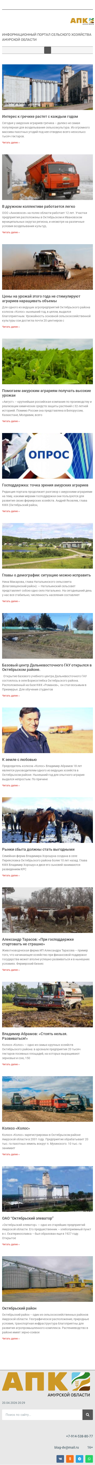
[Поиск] (87, 1414)
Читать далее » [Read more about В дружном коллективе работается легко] (11, 232)
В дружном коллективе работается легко (38, 206)
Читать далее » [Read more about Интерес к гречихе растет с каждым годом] (11, 142)
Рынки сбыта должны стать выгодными (38, 849)
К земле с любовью (19, 759)
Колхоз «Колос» (16, 1128)
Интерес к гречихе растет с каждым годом (40, 116)
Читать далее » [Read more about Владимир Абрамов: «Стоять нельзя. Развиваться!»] (11, 1064)
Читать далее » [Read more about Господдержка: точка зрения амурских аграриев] (11, 511)
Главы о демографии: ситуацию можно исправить (46, 575)
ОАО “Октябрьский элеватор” (28, 1218)
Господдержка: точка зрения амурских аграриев (45, 485)
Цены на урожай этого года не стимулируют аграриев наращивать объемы (41, 298)
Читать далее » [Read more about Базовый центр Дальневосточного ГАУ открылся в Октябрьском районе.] (11, 695)
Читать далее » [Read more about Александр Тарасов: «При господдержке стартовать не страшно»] (11, 969)
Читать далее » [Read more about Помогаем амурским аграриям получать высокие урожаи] (11, 421)
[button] (47, 50)
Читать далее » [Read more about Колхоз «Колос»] (11, 1154)
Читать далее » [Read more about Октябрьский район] (11, 1338)
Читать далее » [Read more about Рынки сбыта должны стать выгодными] (11, 875)
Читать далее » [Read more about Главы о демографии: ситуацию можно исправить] (11, 601)
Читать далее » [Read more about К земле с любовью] (11, 785)
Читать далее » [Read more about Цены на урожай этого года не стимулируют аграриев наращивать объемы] (11, 326)
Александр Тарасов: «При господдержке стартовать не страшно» (38, 941)
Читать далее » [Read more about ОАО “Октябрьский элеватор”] (11, 1244)
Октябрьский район (19, 1308)
